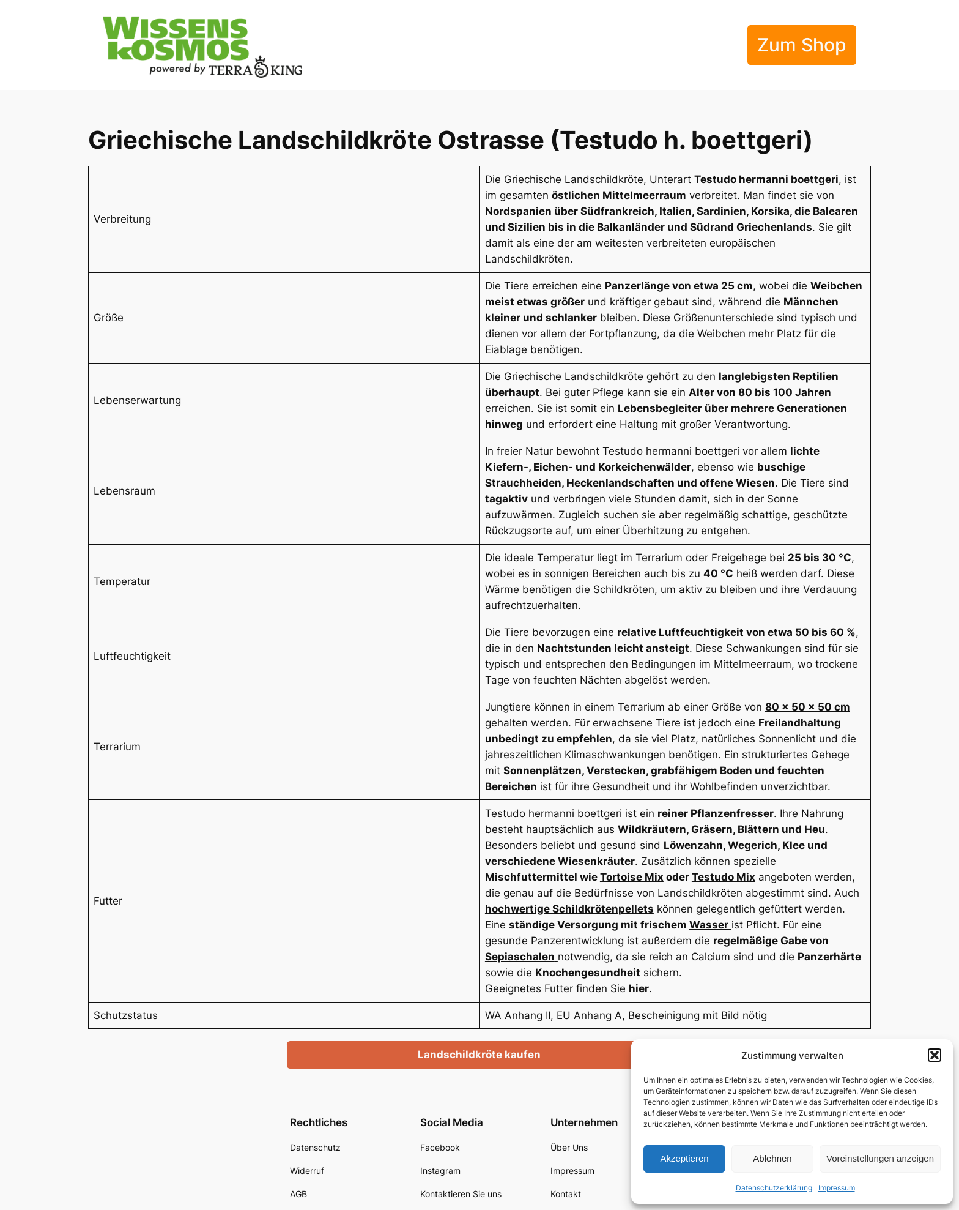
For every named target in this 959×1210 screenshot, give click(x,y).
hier (639, 988)
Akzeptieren (684, 1158)
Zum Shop (801, 45)
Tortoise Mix (632, 877)
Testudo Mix (723, 877)
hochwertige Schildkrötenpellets (569, 909)
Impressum (836, 1187)
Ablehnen (772, 1158)
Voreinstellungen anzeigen (880, 1158)
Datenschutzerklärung (774, 1187)
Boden (737, 770)
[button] (934, 1055)
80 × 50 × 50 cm (807, 707)
